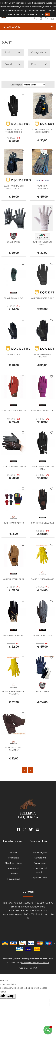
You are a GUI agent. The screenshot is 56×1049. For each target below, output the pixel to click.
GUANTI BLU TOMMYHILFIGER (42, 187)
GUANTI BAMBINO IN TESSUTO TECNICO (13, 130)
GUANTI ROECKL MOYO (13, 298)
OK (47, 14)
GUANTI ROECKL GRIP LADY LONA (42, 467)
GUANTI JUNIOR (13, 354)
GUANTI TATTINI (13, 242)
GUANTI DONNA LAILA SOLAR (14, 466)
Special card (40, 877)
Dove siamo (13, 878)
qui (42, 14)
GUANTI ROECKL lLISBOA (13, 579)
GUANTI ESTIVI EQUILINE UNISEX (42, 243)
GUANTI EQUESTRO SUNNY (42, 298)
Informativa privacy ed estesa (35, 962)
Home (13, 852)
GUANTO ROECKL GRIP (42, 635)
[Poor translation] (11, 996)
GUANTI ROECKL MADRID (13, 635)
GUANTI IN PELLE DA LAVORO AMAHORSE (13, 692)
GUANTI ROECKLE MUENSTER (13, 410)
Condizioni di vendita (40, 870)
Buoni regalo (40, 852)
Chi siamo (13, 857)
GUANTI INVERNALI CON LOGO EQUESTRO (42, 130)
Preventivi (13, 868)
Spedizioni (40, 857)
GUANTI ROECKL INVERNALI (42, 523)
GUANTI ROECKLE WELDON (42, 410)
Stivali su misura (13, 863)
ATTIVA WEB (31, 968)
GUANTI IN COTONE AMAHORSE (13, 748)
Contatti (13, 873)
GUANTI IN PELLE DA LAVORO (42, 579)
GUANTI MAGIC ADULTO (13, 523)
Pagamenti (40, 863)
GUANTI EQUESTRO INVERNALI (42, 355)
